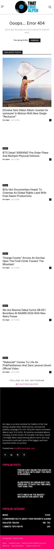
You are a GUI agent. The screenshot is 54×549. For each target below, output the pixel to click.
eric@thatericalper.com (24, 448)
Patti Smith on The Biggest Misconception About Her (31, 496)
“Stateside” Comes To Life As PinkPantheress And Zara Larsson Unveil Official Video (27, 365)
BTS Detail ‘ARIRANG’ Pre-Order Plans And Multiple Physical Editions (25, 154)
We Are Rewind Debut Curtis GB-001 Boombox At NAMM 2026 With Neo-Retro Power (24, 313)
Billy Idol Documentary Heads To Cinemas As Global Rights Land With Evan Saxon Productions (24, 193)
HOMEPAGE (35, 40)
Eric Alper (6, 120)
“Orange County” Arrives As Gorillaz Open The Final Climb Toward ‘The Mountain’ (24, 261)
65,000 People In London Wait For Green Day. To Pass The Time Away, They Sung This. (34, 484)
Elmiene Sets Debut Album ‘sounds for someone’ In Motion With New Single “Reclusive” (25, 113)
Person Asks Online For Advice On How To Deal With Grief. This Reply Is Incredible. (34, 472)
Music (5, 106)
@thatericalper (27, 384)
